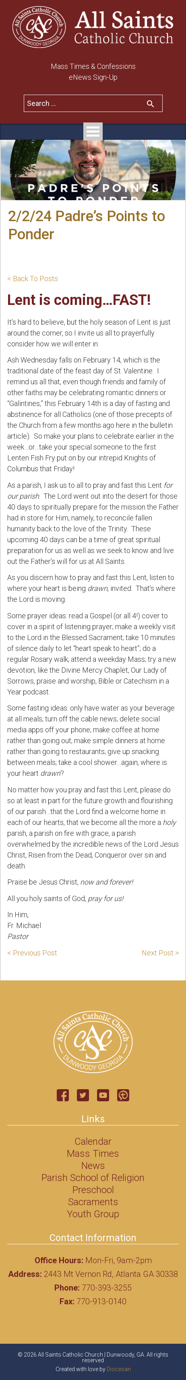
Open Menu (93, 131)
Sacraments (93, 1202)
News (93, 1165)
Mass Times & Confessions (93, 66)
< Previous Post (32, 953)
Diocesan (119, 1369)
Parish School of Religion (93, 1177)
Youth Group (93, 1214)
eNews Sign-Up (93, 77)
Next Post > (160, 953)
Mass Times (93, 1153)
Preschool (93, 1190)
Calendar (93, 1141)
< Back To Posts (32, 278)
